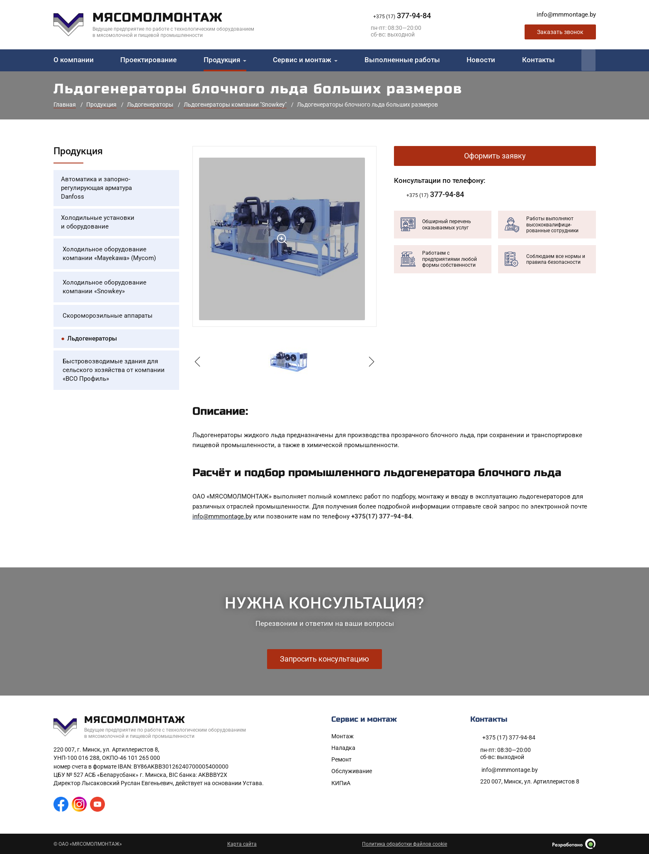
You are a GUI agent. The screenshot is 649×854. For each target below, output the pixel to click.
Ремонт (341, 759)
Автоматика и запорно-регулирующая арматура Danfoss (96, 187)
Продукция (222, 60)
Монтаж (342, 736)
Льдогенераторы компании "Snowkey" (235, 104)
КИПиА (340, 783)
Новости (481, 60)
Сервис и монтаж (302, 60)
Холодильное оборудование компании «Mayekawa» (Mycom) (109, 254)
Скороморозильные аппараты (108, 315)
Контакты (538, 60)
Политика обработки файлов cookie (404, 844)
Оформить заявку (495, 155)
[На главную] (160, 24)
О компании (73, 60)
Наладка (343, 748)
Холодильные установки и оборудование (97, 222)
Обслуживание (351, 771)
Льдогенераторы (150, 104)
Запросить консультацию (324, 658)
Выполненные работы (402, 60)
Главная (64, 104)
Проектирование (148, 60)
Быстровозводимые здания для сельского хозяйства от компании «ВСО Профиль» (114, 370)
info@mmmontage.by (222, 516)
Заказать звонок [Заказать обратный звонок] (560, 32)
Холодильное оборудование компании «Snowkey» (104, 287)
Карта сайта (242, 844)
